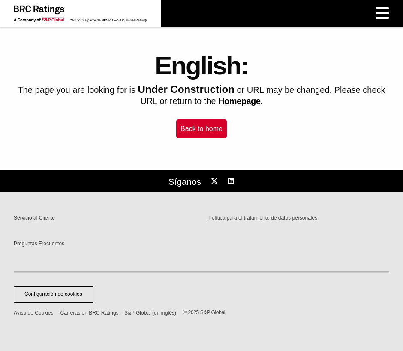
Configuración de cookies (53, 294)
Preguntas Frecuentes (39, 244)
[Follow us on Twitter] (215, 181)
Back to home (201, 128)
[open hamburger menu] (382, 13)
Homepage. (240, 101)
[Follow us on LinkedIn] (232, 181)
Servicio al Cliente (34, 218)
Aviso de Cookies (34, 313)
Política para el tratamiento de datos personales (262, 218)
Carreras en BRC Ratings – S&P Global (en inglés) (118, 313)
